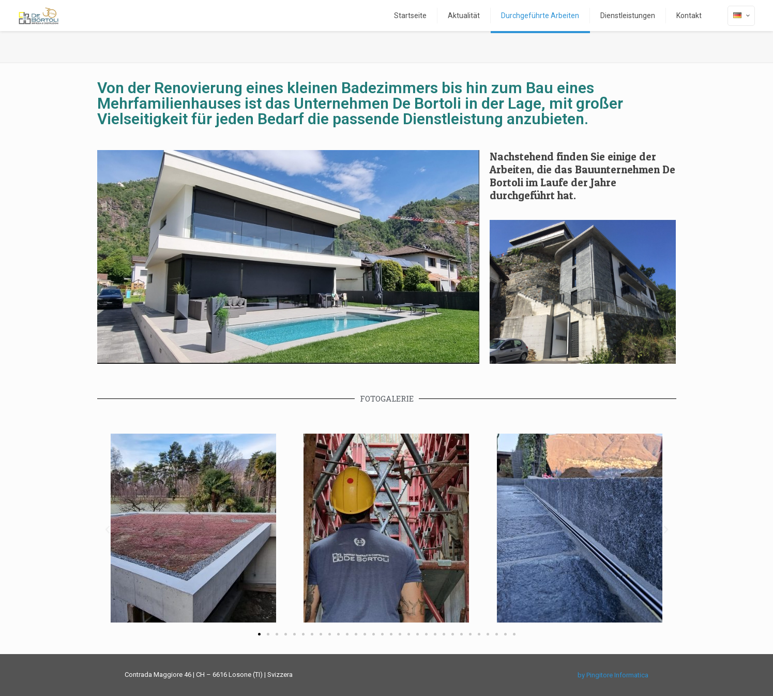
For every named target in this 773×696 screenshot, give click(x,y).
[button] (107, 530)
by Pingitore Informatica (613, 675)
